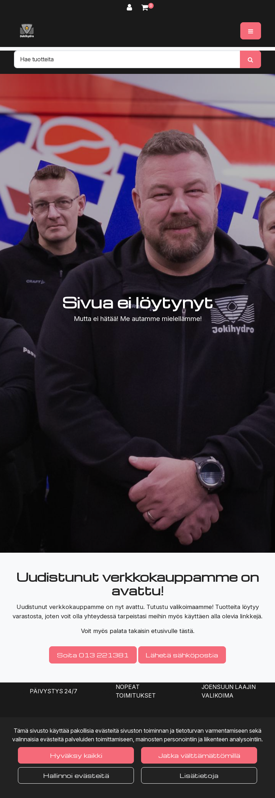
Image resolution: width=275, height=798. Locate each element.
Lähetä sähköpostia (182, 655)
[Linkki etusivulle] (27, 31)
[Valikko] (250, 30)
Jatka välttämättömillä (199, 755)
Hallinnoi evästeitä (76, 775)
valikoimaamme (191, 606)
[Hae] (127, 59)
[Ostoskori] (144, 7)
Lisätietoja (199, 775)
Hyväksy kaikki (76, 755)
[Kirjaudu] (130, 7)
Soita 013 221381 (93, 655)
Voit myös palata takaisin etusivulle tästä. (137, 630)
